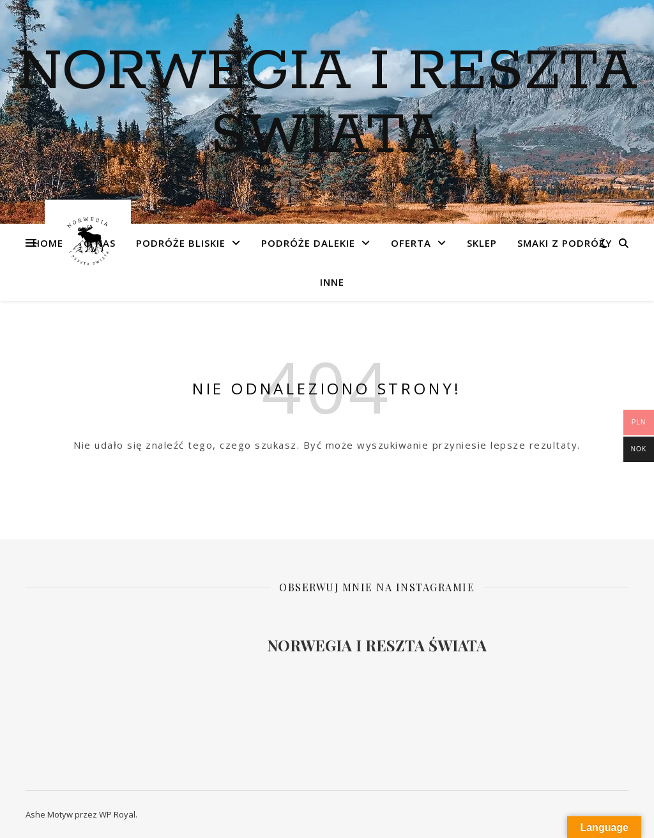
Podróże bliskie (180, 243)
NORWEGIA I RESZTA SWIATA (327, 104)
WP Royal (117, 814)
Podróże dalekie (308, 243)
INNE (332, 281)
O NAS (100, 243)
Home (48, 243)
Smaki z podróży (564, 243)
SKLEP (482, 243)
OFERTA (411, 243)
